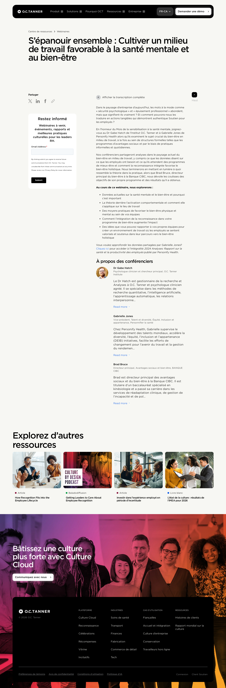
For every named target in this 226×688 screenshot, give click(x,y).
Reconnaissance (89, 625)
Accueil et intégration (156, 625)
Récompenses (87, 641)
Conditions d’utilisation (90, 674)
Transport (117, 625)
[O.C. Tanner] (47, 611)
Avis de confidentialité (61, 674)
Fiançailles (149, 617)
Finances (116, 633)
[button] (56, 11)
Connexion (182, 674)
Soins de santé (120, 617)
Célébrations (86, 633)
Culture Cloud (87, 617)
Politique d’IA (114, 674)
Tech (114, 657)
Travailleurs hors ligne (156, 649)
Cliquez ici (102, 248)
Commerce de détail (124, 649)
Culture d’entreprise (155, 633)
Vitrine (83, 649)
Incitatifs (84, 657)
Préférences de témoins (32, 674)
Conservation (151, 641)
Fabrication (118, 641)
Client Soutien (200, 674)
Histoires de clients (187, 617)
